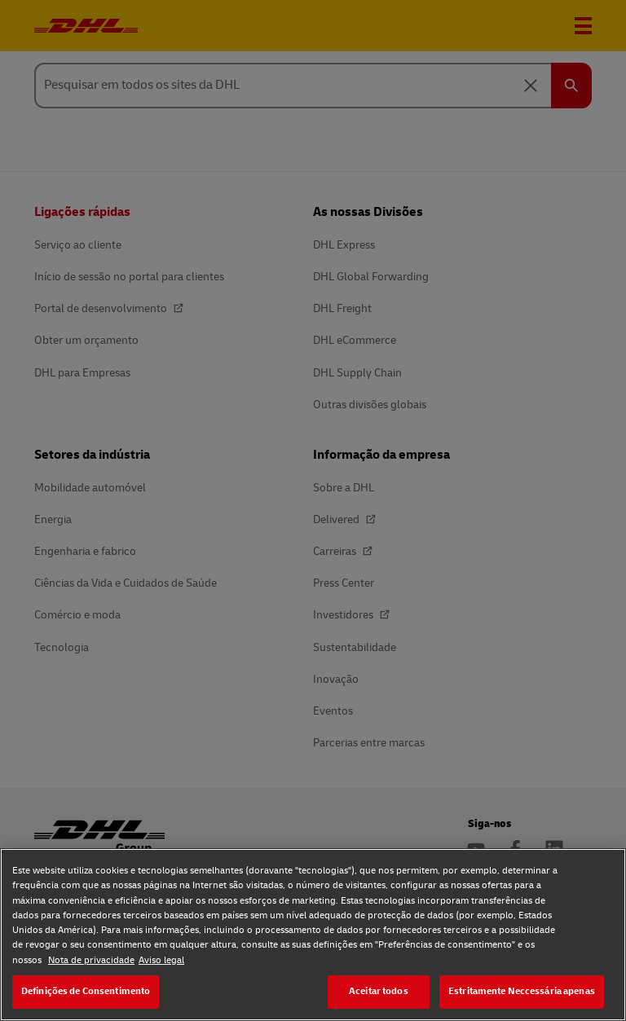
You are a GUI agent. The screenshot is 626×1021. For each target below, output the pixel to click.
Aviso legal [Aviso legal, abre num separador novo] (161, 960)
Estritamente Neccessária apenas (521, 991)
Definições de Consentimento (85, 991)
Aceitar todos (378, 991)
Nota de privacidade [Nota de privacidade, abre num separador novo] (91, 960)
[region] (313, 934)
